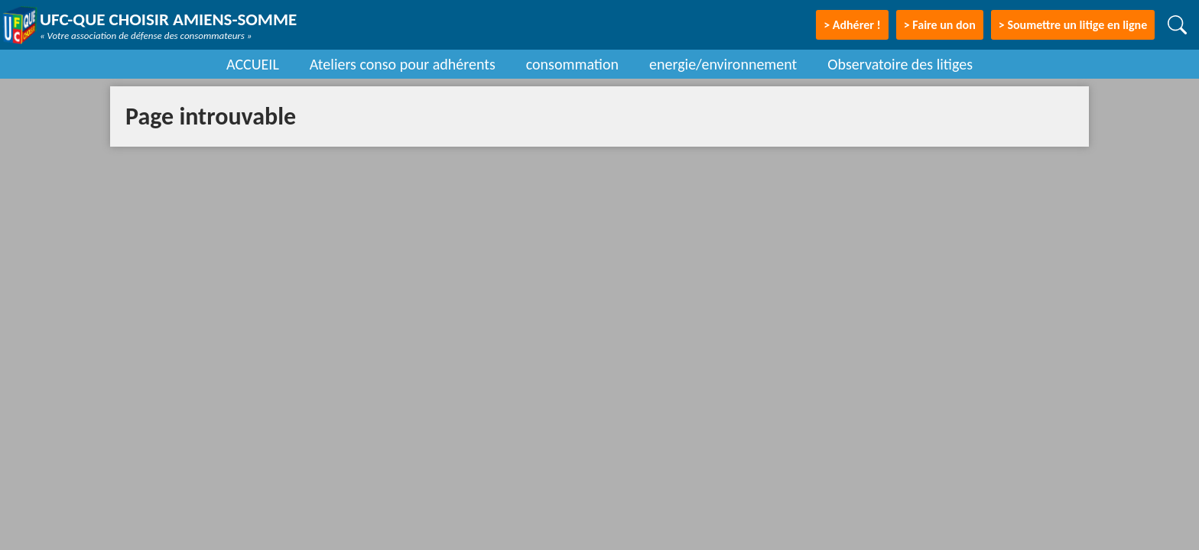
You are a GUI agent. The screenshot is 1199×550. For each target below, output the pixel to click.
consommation (572, 64)
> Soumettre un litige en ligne (1073, 25)
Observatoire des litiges (900, 64)
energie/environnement (723, 64)
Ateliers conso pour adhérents (403, 64)
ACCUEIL (252, 64)
